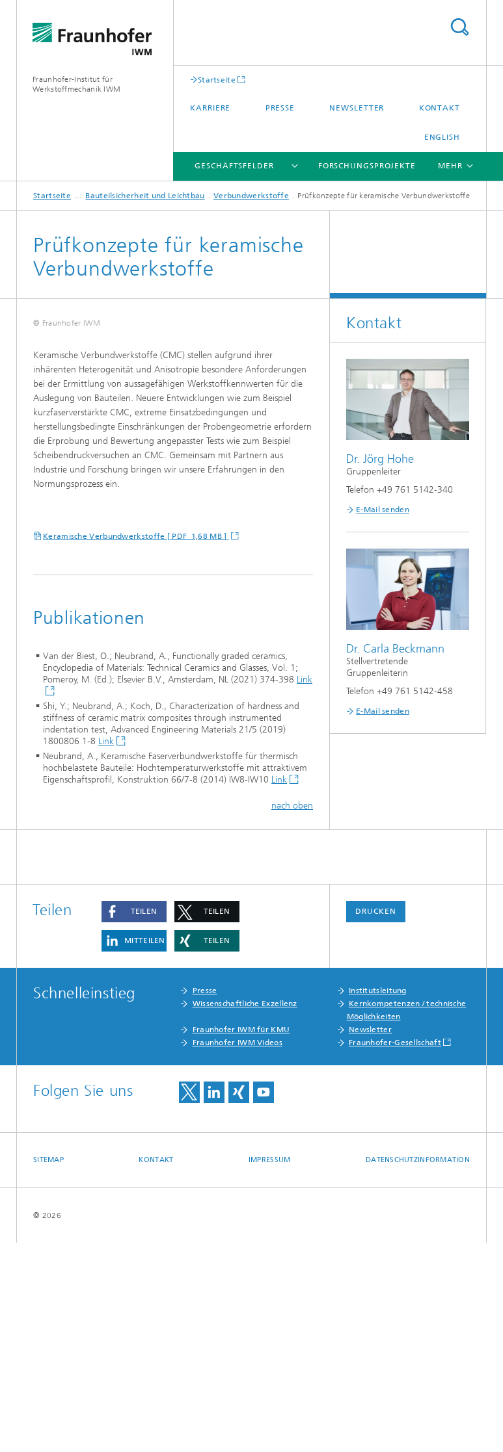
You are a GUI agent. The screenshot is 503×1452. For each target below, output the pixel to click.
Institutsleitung (378, 1199)
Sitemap (48, 1369)
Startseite (217, 79)
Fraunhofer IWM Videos (237, 1251)
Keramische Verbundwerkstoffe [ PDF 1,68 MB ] (136, 746)
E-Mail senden (382, 509)
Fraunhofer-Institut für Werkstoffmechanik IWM (76, 84)
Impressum (269, 1369)
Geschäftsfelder (234, 165)
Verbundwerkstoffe (251, 195)
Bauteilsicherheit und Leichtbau (144, 195)
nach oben (292, 1014)
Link (106, 951)
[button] (134, 1121)
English (442, 137)
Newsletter (356, 107)
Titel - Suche (459, 27)
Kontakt (439, 107)
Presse (280, 107)
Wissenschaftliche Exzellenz (245, 1212)
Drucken (375, 1120)
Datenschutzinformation (418, 1369)
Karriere (210, 107)
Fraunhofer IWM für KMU (241, 1238)
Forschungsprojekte (367, 165)
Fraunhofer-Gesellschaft (395, 1251)
